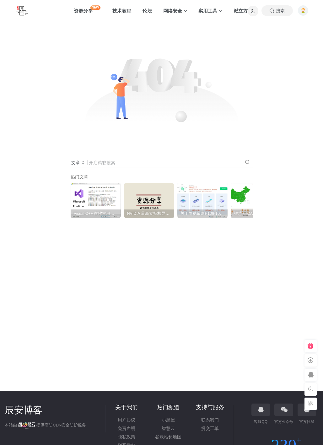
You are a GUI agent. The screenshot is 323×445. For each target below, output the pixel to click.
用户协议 (126, 419)
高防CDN (53, 425)
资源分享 (87, 9)
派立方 (241, 11)
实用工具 (210, 11)
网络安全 (175, 11)
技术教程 (121, 11)
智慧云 (168, 428)
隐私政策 (126, 436)
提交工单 (210, 428)
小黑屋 (168, 419)
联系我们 (210, 419)
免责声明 (126, 428)
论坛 (147, 11)
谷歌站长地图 (168, 436)
